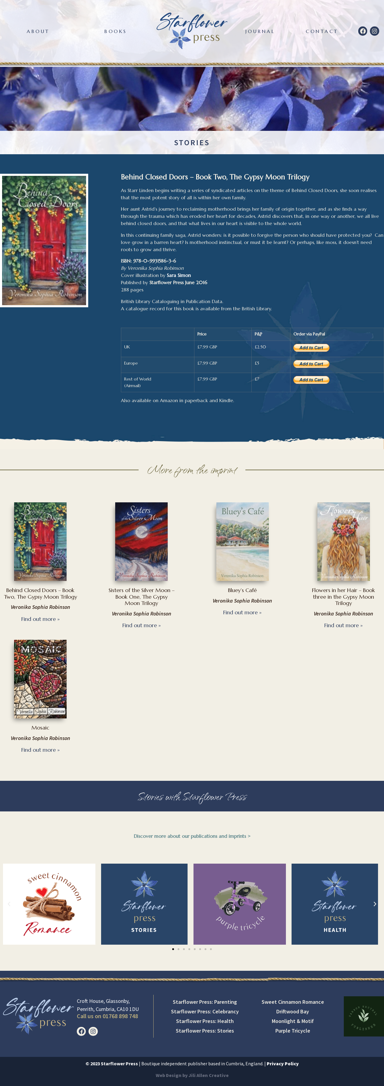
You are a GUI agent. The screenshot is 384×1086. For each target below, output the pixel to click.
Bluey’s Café (242, 590)
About (38, 31)
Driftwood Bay (292, 1011)
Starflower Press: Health (205, 1021)
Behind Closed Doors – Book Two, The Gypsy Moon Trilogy (40, 593)
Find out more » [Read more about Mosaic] (40, 749)
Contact (322, 31)
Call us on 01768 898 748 (107, 1016)
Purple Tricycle (292, 1030)
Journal (260, 31)
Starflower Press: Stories (205, 1030)
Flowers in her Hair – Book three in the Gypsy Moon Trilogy (343, 596)
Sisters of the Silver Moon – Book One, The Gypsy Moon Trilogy (142, 596)
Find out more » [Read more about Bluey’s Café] (242, 612)
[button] (9, 904)
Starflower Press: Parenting (205, 1001)
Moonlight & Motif (293, 1021)
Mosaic (40, 727)
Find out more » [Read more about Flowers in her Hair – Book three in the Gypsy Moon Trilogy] (343, 625)
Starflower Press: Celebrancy (205, 1011)
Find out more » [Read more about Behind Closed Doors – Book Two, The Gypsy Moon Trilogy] (40, 618)
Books (115, 31)
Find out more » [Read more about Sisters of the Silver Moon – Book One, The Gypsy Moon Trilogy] (141, 625)
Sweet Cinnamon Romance (293, 1001)
